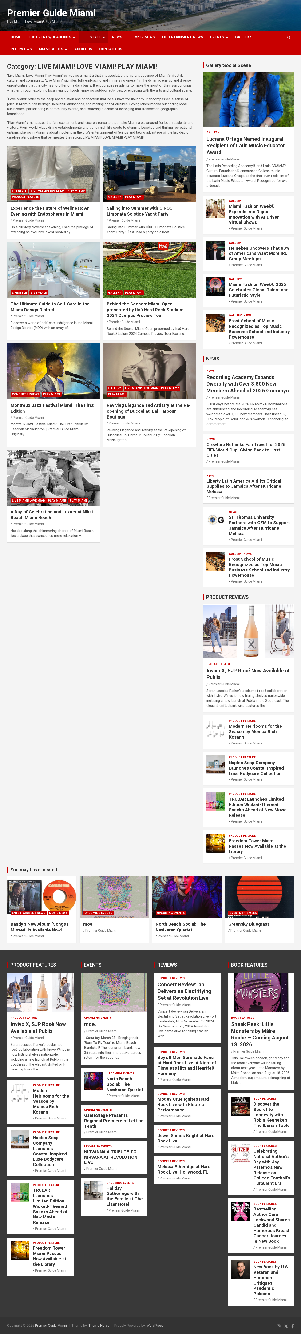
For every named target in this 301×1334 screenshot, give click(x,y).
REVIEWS (167, 965)
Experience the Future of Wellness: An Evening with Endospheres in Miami (50, 211)
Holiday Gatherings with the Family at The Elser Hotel (125, 1196)
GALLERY (243, 37)
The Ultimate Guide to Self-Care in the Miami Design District (50, 306)
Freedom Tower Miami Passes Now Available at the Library (257, 846)
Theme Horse (99, 1325)
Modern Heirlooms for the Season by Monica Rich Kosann (255, 731)
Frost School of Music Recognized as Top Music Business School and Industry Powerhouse (259, 328)
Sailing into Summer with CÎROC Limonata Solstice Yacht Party (140, 211)
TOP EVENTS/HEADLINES (49, 37)
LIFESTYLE (91, 37)
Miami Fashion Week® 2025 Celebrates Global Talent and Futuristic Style (259, 290)
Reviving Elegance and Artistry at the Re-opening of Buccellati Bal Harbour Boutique (149, 411)
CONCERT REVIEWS (25, 394)
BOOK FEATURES (249, 965)
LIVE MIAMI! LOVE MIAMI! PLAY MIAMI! (58, 191)
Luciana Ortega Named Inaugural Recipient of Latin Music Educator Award (245, 145)
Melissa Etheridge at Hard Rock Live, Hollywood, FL (184, 1169)
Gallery (114, 197)
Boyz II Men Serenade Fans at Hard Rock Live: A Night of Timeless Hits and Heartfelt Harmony (187, 1065)
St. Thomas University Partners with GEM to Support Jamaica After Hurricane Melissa (259, 525)
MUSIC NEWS (58, 913)
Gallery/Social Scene (228, 65)
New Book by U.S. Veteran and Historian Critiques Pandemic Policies (271, 1280)
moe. (88, 924)
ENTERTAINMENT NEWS (182, 37)
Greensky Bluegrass (248, 924)
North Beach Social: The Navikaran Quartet (181, 927)
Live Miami (39, 292)
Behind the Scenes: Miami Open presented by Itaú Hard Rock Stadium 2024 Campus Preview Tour (145, 309)
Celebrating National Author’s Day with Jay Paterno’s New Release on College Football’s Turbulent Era (271, 1167)
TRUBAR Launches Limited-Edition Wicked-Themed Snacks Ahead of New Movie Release (258, 807)
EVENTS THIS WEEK (243, 913)
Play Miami (133, 197)
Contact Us (110, 49)
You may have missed (33, 869)
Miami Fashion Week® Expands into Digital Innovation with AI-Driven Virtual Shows (254, 214)
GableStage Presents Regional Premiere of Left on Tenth (113, 1121)
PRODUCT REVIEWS (227, 597)
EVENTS (217, 37)
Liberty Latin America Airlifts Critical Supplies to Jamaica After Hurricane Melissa (243, 486)
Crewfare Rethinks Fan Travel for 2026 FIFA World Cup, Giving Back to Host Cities (245, 450)
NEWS (117, 37)
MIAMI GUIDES (51, 49)
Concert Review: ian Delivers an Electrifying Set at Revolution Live (184, 991)
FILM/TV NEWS (142, 37)
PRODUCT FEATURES (33, 965)
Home (16, 37)
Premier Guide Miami (51, 13)
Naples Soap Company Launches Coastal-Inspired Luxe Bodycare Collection (256, 768)
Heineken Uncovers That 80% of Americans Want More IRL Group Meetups (259, 253)
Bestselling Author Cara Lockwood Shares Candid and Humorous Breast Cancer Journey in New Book (271, 1225)
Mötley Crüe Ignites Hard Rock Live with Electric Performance (183, 1104)
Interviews (21, 49)
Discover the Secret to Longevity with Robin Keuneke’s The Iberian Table (271, 1114)
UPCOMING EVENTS (98, 913)
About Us (83, 49)
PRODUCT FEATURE (25, 197)
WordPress (155, 1325)
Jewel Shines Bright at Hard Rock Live (186, 1138)
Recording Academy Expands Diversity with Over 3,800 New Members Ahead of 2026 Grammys (247, 384)
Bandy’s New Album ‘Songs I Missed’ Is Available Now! (39, 927)
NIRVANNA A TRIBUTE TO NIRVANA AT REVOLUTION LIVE (110, 1157)
